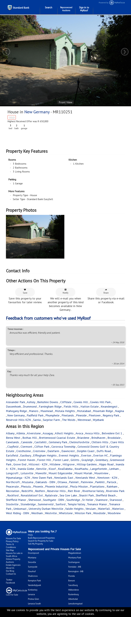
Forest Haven (26, 460)
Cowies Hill (81, 402)
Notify (65, 291)
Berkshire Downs (47, 402)
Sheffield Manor (16, 500)
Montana (32, 557)
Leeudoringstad (75, 603)
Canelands (13, 442)
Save (25, 291)
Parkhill (100, 482)
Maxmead (46, 411)
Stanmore (101, 500)
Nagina (119, 411)
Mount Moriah (83, 473)
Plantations (97, 486)
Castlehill (40, 442)
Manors (33, 411)
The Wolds (68, 420)
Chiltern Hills (100, 442)
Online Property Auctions (13, 560)
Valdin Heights (74, 509)
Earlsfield (12, 455)
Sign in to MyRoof (84, 9)
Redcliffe (27, 491)
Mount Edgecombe (61, 473)
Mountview (101, 473)
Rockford (13, 495)
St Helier (87, 500)
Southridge (73, 500)
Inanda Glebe (26, 469)
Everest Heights (69, 455)
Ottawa (62, 482)
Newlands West (85, 478)
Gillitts (75, 460)
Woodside (99, 513)
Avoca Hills (92, 433)
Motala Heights (65, 411)
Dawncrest (68, 451)
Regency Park (111, 415)
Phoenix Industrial (56, 486)
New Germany (37, 111)
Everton (86, 455)
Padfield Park (35, 415)
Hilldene (55, 464)
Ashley (31, 402)
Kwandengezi (109, 406)
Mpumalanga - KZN (18, 478)
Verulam (91, 509)
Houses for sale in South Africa (14, 555)
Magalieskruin (74, 553)
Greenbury (101, 460)
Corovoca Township (63, 446)
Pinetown (95, 415)
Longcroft (12, 473)
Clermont (26, 446)
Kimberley (32, 589)
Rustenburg (73, 594)
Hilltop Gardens (87, 464)
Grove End (19, 464)
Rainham (112, 486)
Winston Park (83, 513)
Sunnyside (32, 566)
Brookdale (113, 438)
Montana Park (74, 557)
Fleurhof (32, 571)
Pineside (81, 415)
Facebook (10, 582)
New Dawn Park (42, 478)
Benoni (71, 580)
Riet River (74, 491)
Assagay (48, 433)
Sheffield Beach (106, 495)
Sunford (61, 504)
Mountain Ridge (103, 411)
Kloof (53, 469)
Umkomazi (19, 509)
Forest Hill (44, 460)
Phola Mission (79, 486)
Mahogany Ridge (16, 411)
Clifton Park (41, 446)
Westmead (84, 420)
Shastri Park (86, 495)
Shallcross (33, 576)
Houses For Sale (13, 538)
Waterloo (118, 509)
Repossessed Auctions (66, 9)
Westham (37, 513)
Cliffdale (65, 402)
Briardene (83, 438)
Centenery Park (58, 442)
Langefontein (98, 469)
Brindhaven (98, 438)
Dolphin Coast (85, 451)
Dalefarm (53, 451)
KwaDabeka (65, 469)
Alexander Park (15, 402)
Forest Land (60, 460)
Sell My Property (35, 543)
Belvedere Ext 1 (112, 433)
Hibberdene (73, 589)
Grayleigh (87, 460)
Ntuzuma (27, 482)
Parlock (111, 482)
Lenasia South (34, 603)
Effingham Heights (45, 455)
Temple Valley (76, 504)
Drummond (30, 406)
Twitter (9, 579)
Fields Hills (71, 406)
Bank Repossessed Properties (41, 538)
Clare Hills (117, 442)
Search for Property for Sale (40, 540)
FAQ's (30, 535)
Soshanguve (74, 562)
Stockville (12, 504)
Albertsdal (73, 599)
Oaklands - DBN (45, 482)
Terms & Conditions (11, 546)
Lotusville (27, 473)
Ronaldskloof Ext (32, 495)
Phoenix (38, 486)
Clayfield (12, 446)
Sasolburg (73, 585)
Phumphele (52, 415)
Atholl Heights (64, 433)
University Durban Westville (45, 509)
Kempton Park (34, 580)
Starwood (116, 500)
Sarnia (37, 420)
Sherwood (34, 500)
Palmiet (74, 482)
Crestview (39, 451)
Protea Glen (33, 599)
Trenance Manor (97, 504)
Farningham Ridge (50, 406)
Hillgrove (69, 464)
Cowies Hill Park (100, 402)
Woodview (114, 513)
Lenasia (31, 594)
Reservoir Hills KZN (18, 420)
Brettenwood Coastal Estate (57, 438)
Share (106, 291)
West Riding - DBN (17, 513)
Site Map (10, 550)
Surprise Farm (51, 420)
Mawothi (40, 473)
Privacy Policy (12, 541)
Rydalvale (51, 495)
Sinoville (32, 562)
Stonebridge (28, 504)
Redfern (40, 491)
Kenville (41, 469)
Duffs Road (104, 451)
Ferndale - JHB (74, 566)
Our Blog (10, 571)
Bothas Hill (30, 438)
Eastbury (25, 455)
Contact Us (11, 573)
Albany (10, 433)
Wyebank (98, 420)
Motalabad (84, 411)
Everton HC (100, 455)
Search (48, 7)
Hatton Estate (89, 406)
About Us (10, 568)
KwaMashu (81, 469)
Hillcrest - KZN (37, 464)
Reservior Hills (56, 491)
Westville (51, 513)
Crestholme (23, 451)
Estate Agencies (13, 565)
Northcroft (13, 482)
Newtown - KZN (107, 478)
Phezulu (26, 486)
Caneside (26, 442)
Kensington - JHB (75, 571)
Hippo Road (106, 464)
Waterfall (104, 509)
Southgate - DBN (53, 500)
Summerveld (45, 504)
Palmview (87, 482)
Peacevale (12, 486)
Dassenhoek (13, 406)
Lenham (114, 469)
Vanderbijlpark (34, 585)
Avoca (79, 433)
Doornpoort (33, 553)
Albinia (20, 433)
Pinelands (68, 415)
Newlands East (63, 478)
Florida (71, 576)
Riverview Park (115, 491)
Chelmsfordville (79, 442)
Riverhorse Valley (93, 491)
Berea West (13, 438)
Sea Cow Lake (68, 495)
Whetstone (66, 513)
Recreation (12, 491)
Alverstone (34, 433)
